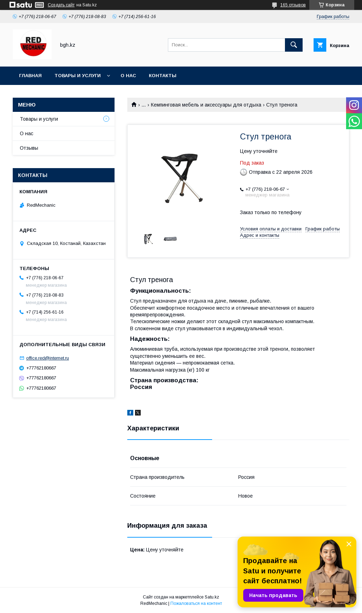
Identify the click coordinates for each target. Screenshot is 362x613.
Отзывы (29, 148)
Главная (30, 75)
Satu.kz (212, 597)
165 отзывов (293, 4)
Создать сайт (61, 4)
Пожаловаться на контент (196, 603)
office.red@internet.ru (47, 358)
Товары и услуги (77, 75)
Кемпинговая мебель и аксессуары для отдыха (206, 105)
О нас (128, 75)
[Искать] (294, 45)
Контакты (162, 75)
